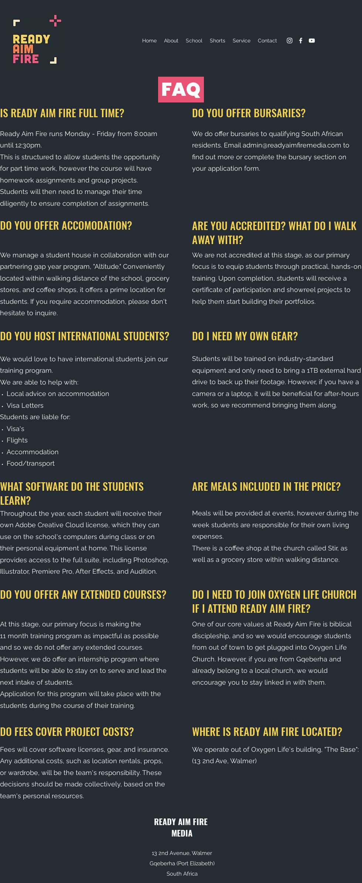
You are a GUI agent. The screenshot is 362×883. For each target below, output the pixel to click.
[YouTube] (311, 40)
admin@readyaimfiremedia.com (292, 145)
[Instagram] (289, 40)
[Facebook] (300, 40)
